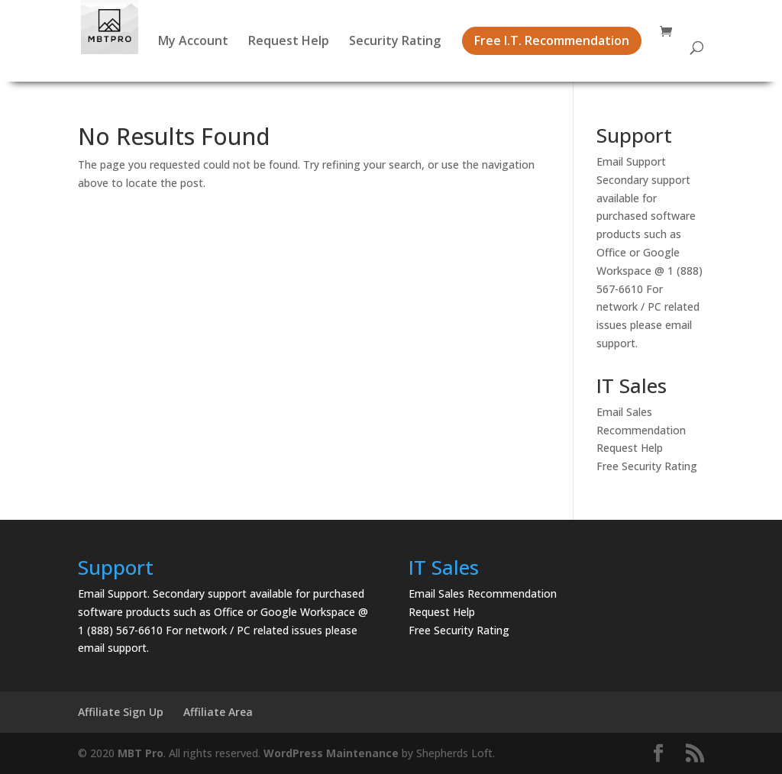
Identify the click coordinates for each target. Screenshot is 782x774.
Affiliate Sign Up (120, 712)
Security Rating (395, 42)
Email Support (631, 161)
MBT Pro (140, 753)
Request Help (288, 42)
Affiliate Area (218, 712)
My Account (193, 42)
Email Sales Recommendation (483, 593)
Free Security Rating (646, 466)
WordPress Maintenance (331, 753)
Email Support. (114, 593)
